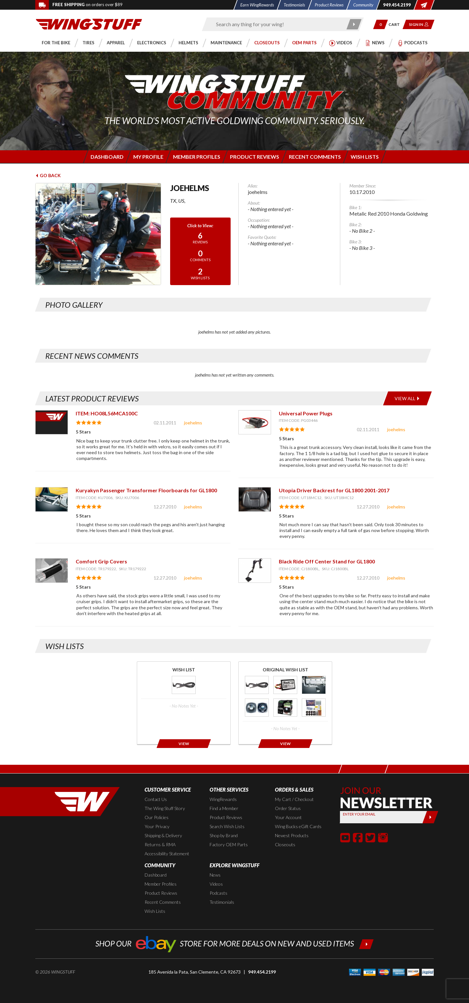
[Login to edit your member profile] (147, 156)
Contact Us (156, 799)
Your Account (288, 817)
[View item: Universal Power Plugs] (254, 422)
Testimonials (222, 902)
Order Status (288, 808)
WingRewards (223, 799)
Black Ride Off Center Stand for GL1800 (327, 561)
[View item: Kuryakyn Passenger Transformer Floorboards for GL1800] (51, 499)
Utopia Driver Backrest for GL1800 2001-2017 (334, 490)
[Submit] (430, 817)
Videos (216, 884)
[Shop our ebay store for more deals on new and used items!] (234, 943)
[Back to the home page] (89, 24)
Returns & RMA (160, 844)
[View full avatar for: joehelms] (98, 234)
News (215, 875)
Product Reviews (226, 817)
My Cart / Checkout (294, 799)
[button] (380, 24)
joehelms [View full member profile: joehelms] (193, 422)
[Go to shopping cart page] (396, 24)
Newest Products (292, 835)
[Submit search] (354, 24)
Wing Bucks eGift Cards (298, 826)
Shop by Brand (224, 835)
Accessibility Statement (167, 853)
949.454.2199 (262, 972)
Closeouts (285, 844)
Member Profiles (161, 884)
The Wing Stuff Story (165, 808)
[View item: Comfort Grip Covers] (51, 570)
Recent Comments (163, 902)
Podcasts (218, 893)
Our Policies (157, 817)
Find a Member (224, 808)
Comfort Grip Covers (101, 561)
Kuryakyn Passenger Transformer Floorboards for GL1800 (146, 490)
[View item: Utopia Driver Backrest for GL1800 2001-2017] (254, 499)
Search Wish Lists (227, 826)
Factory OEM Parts (229, 844)
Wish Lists (155, 911)
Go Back (48, 175)
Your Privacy (157, 826)
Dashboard (156, 875)
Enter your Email (359, 814)
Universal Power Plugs (306, 413)
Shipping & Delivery (163, 835)
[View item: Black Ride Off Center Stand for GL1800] (254, 570)
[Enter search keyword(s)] (277, 24)
